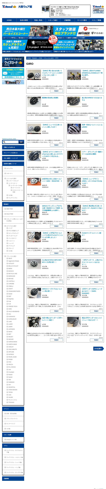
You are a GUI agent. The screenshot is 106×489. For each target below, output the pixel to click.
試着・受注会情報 (11, 413)
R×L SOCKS (12, 367)
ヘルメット (12, 241)
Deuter (10, 294)
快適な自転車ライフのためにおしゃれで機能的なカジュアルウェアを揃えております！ (27, 51)
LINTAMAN (12, 329)
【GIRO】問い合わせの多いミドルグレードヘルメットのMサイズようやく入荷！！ (52, 73)
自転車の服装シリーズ (10, 163)
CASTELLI (11, 281)
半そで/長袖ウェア (14, 230)
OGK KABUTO (13, 349)
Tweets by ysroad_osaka (9, 139)
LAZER (11, 324)
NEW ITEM (9, 209)
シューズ (11, 243)
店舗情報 (67, 20)
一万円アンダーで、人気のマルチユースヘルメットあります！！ (92, 262)
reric (10, 369)
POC (10, 362)
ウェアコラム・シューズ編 (14, 462)
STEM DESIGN (13, 390)
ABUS (10, 258)
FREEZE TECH (13, 306)
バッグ (10, 228)
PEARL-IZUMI (12, 357)
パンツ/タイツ (12, 238)
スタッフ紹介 (53, 20)
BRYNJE (11, 278)
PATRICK (11, 354)
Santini (10, 377)
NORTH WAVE (13, 344)
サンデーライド (10, 423)
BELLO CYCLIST (13, 266)
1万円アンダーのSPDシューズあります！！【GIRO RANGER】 (92, 291)
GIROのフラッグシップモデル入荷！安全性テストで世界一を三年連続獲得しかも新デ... (52, 208)
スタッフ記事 (7, 435)
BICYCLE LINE (13, 273)
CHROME (11, 283)
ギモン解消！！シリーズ (11, 158)
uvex (10, 395)
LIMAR (10, 326)
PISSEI (11, 359)
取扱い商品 (38, 20)
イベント (6, 409)
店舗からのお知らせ (9, 147)
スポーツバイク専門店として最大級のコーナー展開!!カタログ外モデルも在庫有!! (25, 38)
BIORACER (12, 276)
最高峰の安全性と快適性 (50, 98)
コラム (5, 445)
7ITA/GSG (11, 402)
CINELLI (11, 286)
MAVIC (10, 331)
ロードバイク (16, 187)
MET (10, 334)
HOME (9, 20)
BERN (10, 268)
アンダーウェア (13, 236)
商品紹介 (56, 91)
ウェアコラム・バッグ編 (13, 467)
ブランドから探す (49, 58)
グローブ (11, 248)
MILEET (11, 337)
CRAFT (11, 289)
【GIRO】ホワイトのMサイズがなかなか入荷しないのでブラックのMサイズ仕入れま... (52, 154)
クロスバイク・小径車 (18, 191)
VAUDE (11, 397)
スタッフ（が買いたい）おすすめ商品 (14, 220)
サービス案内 (82, 20)
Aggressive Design (14, 261)
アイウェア (12, 246)
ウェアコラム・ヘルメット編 (14, 457)
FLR (10, 304)
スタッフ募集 (96, 20)
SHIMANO (11, 382)
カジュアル (9, 168)
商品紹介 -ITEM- (37, 58)
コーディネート (13, 183)
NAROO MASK (13, 342)
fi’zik (10, 301)
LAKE (10, 321)
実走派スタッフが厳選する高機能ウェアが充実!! (71, 38)
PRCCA (11, 364)
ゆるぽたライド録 (11, 439)
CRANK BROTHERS (14, 291)
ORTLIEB (11, 352)
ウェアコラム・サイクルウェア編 (14, 451)
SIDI (10, 379)
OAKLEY (11, 347)
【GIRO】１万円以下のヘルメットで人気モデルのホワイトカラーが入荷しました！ (52, 235)
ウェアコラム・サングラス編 (14, 472)
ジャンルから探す (11, 178)
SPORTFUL (12, 387)
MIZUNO (11, 339)
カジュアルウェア (14, 233)
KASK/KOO (12, 316)
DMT (10, 296)
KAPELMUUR (12, 319)
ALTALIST (11, 263)
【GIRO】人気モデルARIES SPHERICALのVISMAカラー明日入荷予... (92, 73)
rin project (11, 372)
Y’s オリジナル (13, 400)
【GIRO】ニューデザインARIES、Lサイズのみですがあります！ (92, 181)
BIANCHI (11, 271)
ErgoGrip (11, 299)
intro (10, 314)
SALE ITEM (9, 214)
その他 (10, 195)
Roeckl (10, 374)
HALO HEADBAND (14, 311)
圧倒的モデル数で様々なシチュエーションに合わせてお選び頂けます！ (74, 51)
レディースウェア (14, 180)
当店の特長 (24, 20)
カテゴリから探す (11, 226)
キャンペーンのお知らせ (11, 152)
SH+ (10, 384)
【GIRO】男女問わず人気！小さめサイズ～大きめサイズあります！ (92, 208)
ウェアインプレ (13, 198)
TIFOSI (11, 392)
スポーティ (9, 173)
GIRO (10, 309)
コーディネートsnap (16, 185)
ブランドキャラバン (12, 418)
